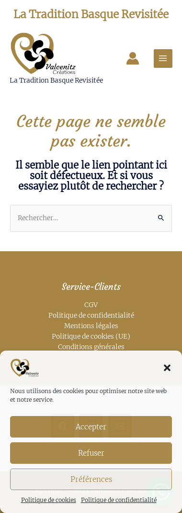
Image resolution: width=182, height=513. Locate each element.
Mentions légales (91, 326)
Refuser (91, 453)
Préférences (91, 479)
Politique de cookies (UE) (91, 336)
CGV (91, 305)
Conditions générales (91, 347)
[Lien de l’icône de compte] (132, 58)
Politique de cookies (48, 499)
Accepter (91, 426)
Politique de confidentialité (119, 499)
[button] (167, 368)
